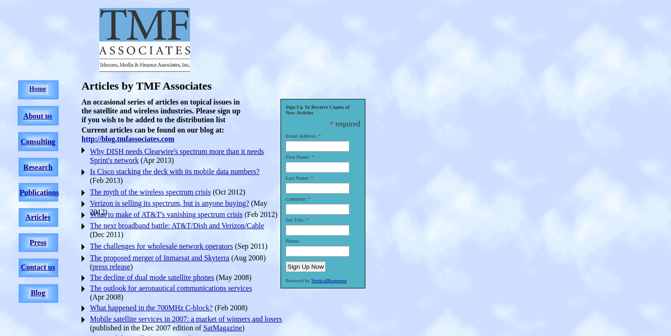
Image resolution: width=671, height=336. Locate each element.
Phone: (293, 241)
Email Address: (301, 136)
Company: (296, 199)
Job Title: (295, 220)
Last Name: (297, 178)
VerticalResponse (329, 280)
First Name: (298, 157)
